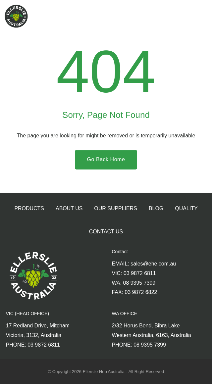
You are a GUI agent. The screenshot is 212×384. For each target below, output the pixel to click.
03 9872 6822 (141, 292)
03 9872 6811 (140, 273)
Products (29, 208)
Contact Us (106, 231)
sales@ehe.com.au (153, 263)
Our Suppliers (115, 208)
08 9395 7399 (139, 283)
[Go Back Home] (106, 159)
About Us (69, 208)
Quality (186, 208)
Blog (156, 208)
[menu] (199, 16)
